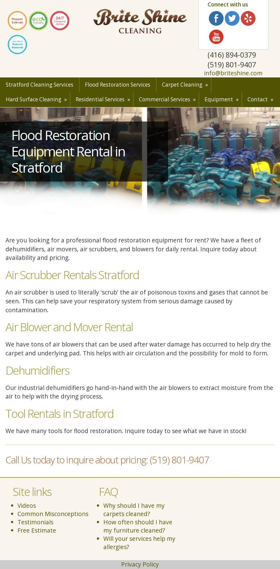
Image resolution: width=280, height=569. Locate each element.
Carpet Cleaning (182, 84)
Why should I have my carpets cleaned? (134, 509)
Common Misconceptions (52, 514)
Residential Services (100, 99)
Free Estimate (36, 530)
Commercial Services (164, 99)
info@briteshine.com (233, 73)
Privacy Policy (140, 564)
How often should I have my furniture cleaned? (137, 526)
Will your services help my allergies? (139, 542)
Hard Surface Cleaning (33, 99)
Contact (257, 99)
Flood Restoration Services (117, 84)
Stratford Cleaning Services (39, 84)
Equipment (219, 99)
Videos (26, 505)
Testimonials (35, 522)
